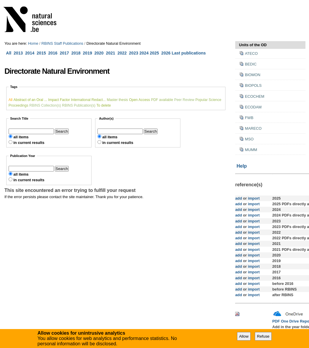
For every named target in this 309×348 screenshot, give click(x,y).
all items (20, 137)
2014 (29, 53)
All (9, 53)
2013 (18, 53)
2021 (110, 53)
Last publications (189, 53)
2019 (87, 53)
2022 (122, 53)
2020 (99, 53)
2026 (165, 53)
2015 (41, 53)
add (238, 198)
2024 (143, 53)
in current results (28, 142)
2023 (133, 53)
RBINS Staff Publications (62, 43)
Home (33, 43)
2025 (154, 53)
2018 (77, 53)
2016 (52, 53)
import (253, 198)
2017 (65, 53)
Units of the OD (253, 45)
